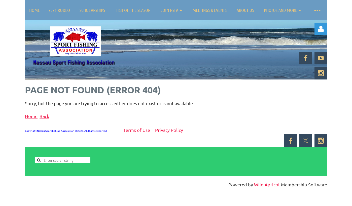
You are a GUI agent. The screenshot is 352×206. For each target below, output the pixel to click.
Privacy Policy (169, 130)
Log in (320, 29)
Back (44, 116)
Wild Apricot (267, 184)
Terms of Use (136, 130)
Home (31, 116)
